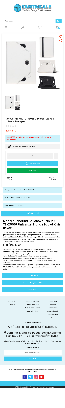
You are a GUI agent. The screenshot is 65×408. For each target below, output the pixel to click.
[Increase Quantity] (56, 156)
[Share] (60, 40)
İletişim (12, 304)
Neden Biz (12, 301)
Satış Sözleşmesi (32, 304)
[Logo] (32, 8)
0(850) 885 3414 (20, 327)
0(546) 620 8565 (44, 327)
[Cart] (58, 27)
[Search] (30, 21)
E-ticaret (21, 387)
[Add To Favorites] (60, 36)
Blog (53, 318)
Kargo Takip (53, 301)
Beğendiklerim (53, 314)
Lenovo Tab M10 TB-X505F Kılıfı (25, 190)
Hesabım (53, 304)
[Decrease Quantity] (9, 156)
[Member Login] (23, 27)
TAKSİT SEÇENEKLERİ (32, 282)
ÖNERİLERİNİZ (32, 289)
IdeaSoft (13, 387)
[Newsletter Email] (33, 352)
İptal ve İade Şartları (32, 308)
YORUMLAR (32, 275)
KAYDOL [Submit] (32, 359)
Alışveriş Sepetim (53, 311)
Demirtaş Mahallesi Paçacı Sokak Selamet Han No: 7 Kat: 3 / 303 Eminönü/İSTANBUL (32, 334)
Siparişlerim (53, 308)
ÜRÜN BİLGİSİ (33, 213)
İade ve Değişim (32, 311)
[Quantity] (32, 155)
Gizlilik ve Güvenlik (32, 301)
